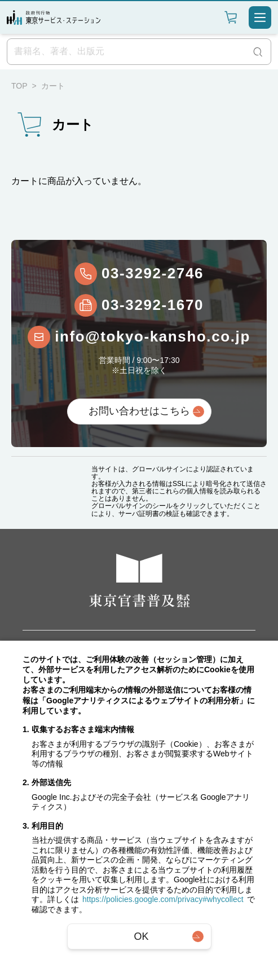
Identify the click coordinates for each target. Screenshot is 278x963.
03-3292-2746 (153, 273)
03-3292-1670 (153, 304)
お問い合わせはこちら (139, 411)
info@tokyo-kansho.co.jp (152, 336)
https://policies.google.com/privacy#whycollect (163, 899)
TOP (19, 85)
